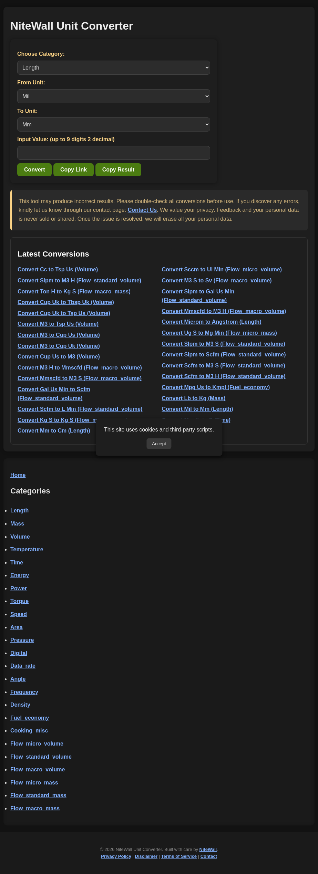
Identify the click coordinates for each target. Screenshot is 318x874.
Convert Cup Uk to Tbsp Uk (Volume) (66, 302)
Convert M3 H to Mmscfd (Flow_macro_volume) (80, 368)
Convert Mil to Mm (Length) (197, 409)
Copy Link (73, 170)
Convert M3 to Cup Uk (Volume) (59, 346)
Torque (19, 601)
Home (17, 475)
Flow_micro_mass (34, 782)
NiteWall (208, 849)
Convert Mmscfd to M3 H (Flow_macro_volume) (224, 311)
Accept (159, 443)
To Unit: (27, 111)
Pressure (22, 640)
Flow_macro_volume (37, 769)
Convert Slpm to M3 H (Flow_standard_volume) (79, 280)
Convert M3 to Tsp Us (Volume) (58, 324)
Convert (34, 170)
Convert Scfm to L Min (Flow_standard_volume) (80, 409)
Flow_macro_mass (35, 808)
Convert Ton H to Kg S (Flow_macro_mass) (74, 291)
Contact (209, 856)
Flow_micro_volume (36, 744)
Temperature (26, 549)
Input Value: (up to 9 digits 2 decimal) (66, 139)
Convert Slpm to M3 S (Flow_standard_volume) (223, 344)
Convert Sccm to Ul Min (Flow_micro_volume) (222, 269)
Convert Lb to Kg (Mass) (194, 398)
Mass (17, 524)
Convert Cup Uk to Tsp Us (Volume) (64, 313)
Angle (17, 679)
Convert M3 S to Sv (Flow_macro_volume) (217, 280)
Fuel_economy (29, 718)
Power (18, 588)
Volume (20, 537)
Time (16, 562)
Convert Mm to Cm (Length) (54, 431)
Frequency (24, 692)
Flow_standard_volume (41, 757)
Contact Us (142, 210)
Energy (19, 575)
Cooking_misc (29, 730)
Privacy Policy (116, 856)
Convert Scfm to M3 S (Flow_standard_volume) (223, 365)
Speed (18, 614)
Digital (18, 653)
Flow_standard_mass (38, 795)
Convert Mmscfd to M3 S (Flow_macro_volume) (80, 378)
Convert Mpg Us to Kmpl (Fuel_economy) (216, 387)
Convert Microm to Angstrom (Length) (211, 322)
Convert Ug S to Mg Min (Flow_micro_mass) (219, 333)
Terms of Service (179, 856)
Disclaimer (146, 856)
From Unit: (31, 82)
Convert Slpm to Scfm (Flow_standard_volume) (224, 354)
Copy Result (118, 170)
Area (16, 627)
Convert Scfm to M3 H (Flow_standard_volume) (224, 376)
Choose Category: (41, 54)
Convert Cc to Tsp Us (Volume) (58, 269)
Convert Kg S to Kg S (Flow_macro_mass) (73, 420)
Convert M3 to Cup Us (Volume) (59, 335)
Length (19, 510)
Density (20, 705)
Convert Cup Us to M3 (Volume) (59, 357)
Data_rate (22, 666)
